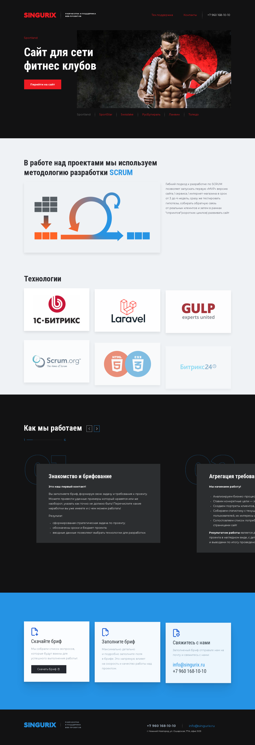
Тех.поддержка (162, 15)
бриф (74, 511)
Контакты (190, 15)
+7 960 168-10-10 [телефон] (218, 15)
